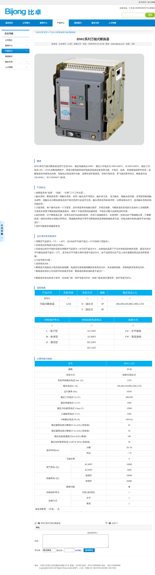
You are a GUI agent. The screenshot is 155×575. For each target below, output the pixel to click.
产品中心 (60, 23)
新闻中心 (43, 23)
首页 (45, 32)
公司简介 (26, 23)
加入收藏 (151, 2)
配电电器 (60, 32)
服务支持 (95, 23)
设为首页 (142, 2)
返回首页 (9, 23)
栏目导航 (9, 33)
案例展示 (78, 23)
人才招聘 (112, 23)
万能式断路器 (69, 32)
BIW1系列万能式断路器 (50, 523)
